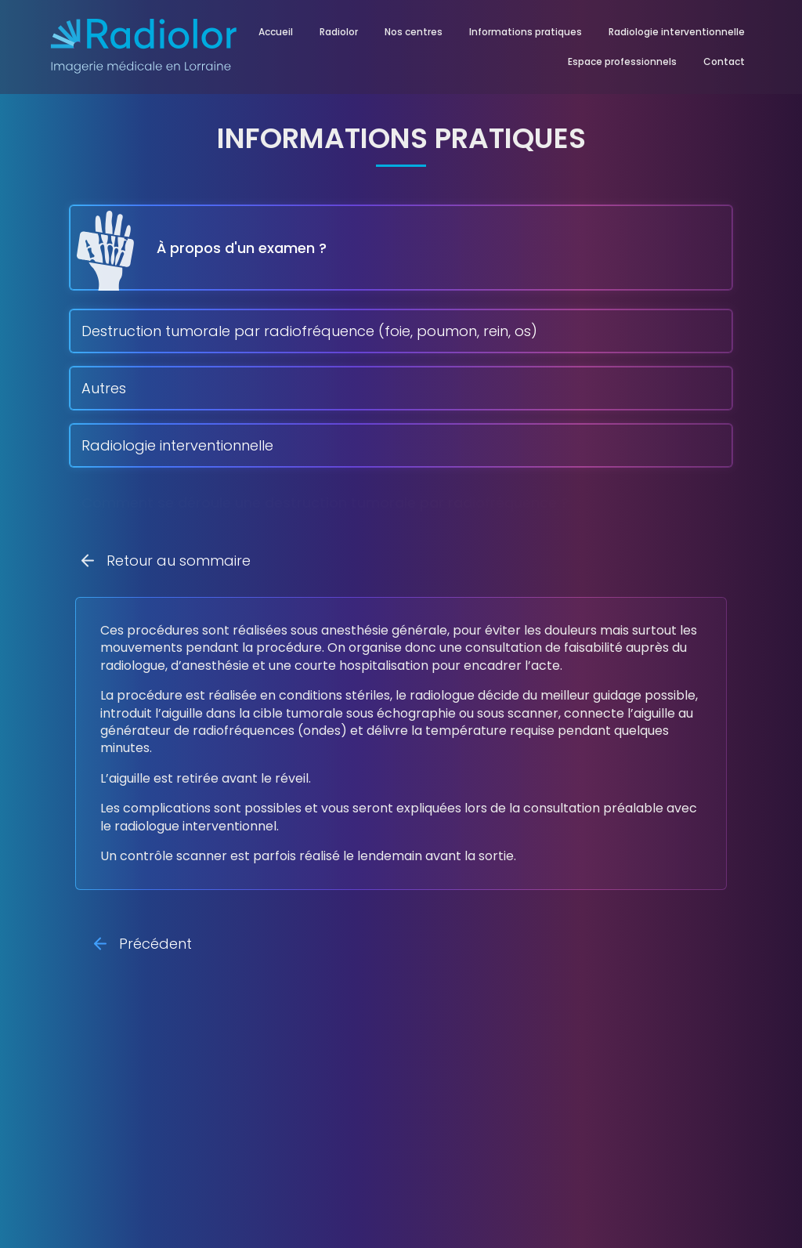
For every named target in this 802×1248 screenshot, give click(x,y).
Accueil (275, 31)
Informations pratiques (525, 31)
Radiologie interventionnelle (677, 31)
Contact (724, 61)
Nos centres (414, 31)
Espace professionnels (622, 61)
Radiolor (339, 31)
